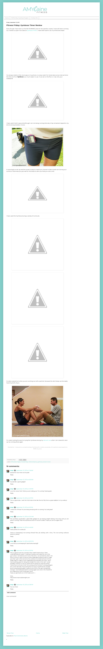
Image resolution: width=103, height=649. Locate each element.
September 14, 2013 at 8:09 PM (25, 541)
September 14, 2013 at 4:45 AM (24, 527)
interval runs (47, 440)
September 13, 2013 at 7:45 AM (24, 470)
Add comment (11, 592)
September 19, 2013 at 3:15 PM (24, 550)
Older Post (65, 633)
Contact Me (34, 18)
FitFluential (14, 461)
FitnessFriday (24, 461)
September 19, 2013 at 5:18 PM (24, 584)
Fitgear (19, 461)
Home (7, 18)
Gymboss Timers (32, 30)
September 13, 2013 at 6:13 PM (24, 507)
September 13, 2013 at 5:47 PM (24, 498)
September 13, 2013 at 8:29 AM (24, 479)
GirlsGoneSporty (33, 461)
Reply (11, 475)
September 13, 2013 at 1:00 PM (24, 489)
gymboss (39, 461)
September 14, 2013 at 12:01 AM (25, 516)
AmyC (12, 470)
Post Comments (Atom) (20, 636)
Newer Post (10, 633)
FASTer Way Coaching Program (20, 18)
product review (47, 461)
